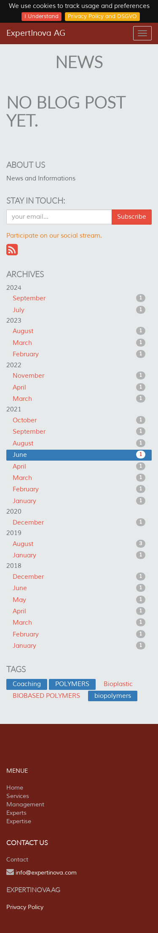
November (79, 375)
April (79, 387)
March (79, 343)
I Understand (41, 16)
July (79, 310)
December (79, 522)
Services (17, 796)
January (79, 501)
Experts (16, 812)
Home (14, 787)
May (79, 600)
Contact (17, 859)
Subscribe (131, 217)
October (79, 420)
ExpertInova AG (35, 33)
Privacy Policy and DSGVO (102, 16)
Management (25, 804)
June (79, 455)
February (79, 354)
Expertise (18, 821)
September (79, 298)
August (79, 331)
